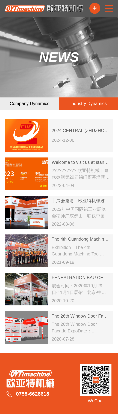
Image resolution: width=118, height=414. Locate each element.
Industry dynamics (88, 103)
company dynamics (29, 103)
